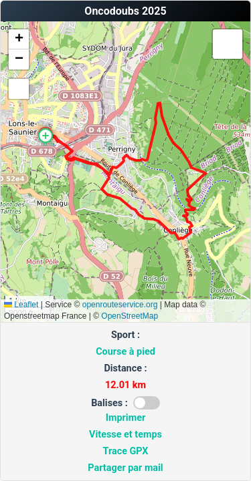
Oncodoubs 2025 (125, 11)
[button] (45, 136)
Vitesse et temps (125, 434)
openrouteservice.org (120, 304)
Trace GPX (126, 451)
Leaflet (21, 304)
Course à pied (125, 351)
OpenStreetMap (129, 316)
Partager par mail (125, 468)
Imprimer (125, 418)
